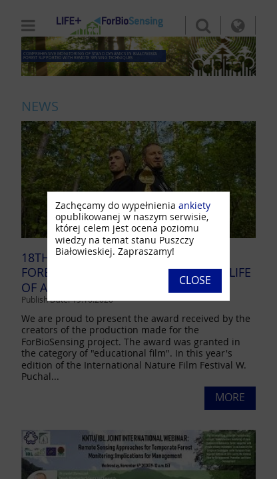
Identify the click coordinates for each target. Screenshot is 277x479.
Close (195, 280)
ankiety (194, 205)
